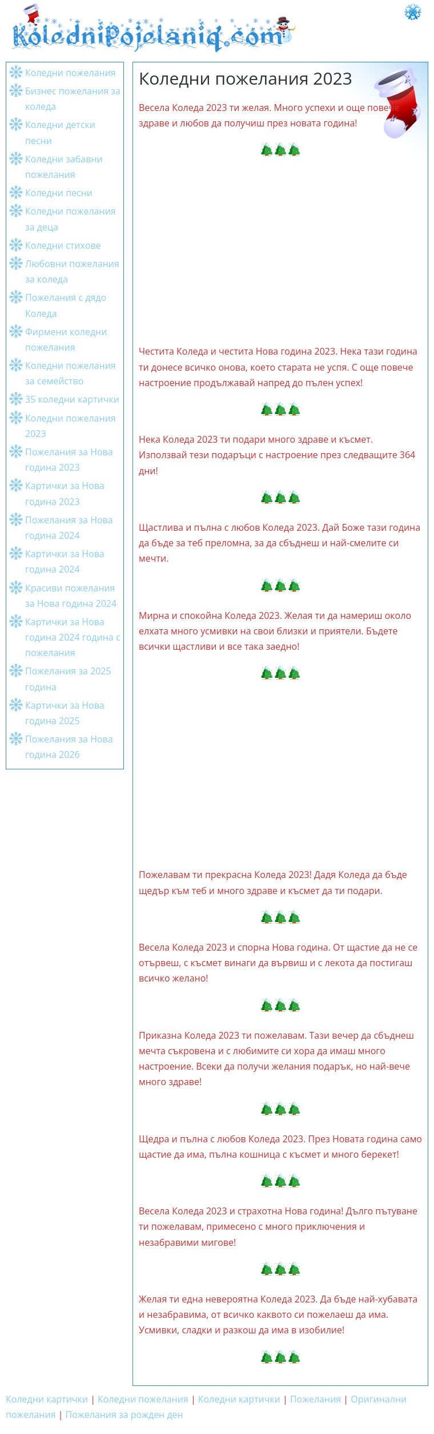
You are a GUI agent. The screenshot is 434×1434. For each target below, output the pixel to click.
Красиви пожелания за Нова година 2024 (70, 596)
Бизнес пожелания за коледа (72, 99)
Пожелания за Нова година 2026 (69, 747)
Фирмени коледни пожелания (66, 339)
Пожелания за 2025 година (68, 679)
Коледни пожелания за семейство (70, 373)
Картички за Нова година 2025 (65, 713)
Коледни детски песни (60, 132)
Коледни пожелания (70, 72)
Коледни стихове (63, 245)
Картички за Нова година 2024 (65, 561)
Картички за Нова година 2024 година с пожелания (72, 637)
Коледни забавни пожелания (64, 167)
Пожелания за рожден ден (124, 1414)
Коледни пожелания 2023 (70, 426)
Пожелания (315, 1399)
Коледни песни (59, 192)
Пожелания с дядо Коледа (65, 305)
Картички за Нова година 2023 (65, 493)
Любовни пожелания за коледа (72, 271)
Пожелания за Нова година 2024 (69, 528)
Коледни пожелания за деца (70, 219)
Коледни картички (47, 1399)
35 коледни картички (72, 399)
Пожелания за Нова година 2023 (69, 460)
